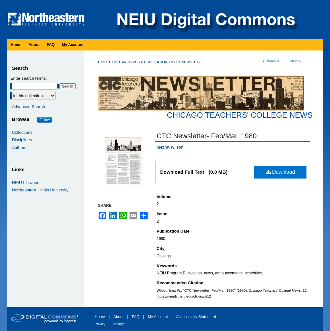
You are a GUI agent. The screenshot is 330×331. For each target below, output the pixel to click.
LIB (114, 62)
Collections (22, 132)
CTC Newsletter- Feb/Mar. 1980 (207, 136)
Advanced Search (28, 106)
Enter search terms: (28, 78)
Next (294, 61)
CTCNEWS (183, 62)
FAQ (136, 317)
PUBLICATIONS (157, 62)
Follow (44, 120)
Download (280, 172)
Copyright (118, 324)
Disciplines (22, 139)
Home (102, 62)
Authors (19, 147)
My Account (158, 317)
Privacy (100, 324)
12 (198, 62)
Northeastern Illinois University (40, 190)
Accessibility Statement (196, 317)
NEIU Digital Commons (205, 19)
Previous (272, 61)
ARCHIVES (130, 62)
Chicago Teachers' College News (240, 115)
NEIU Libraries (25, 182)
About (118, 317)
